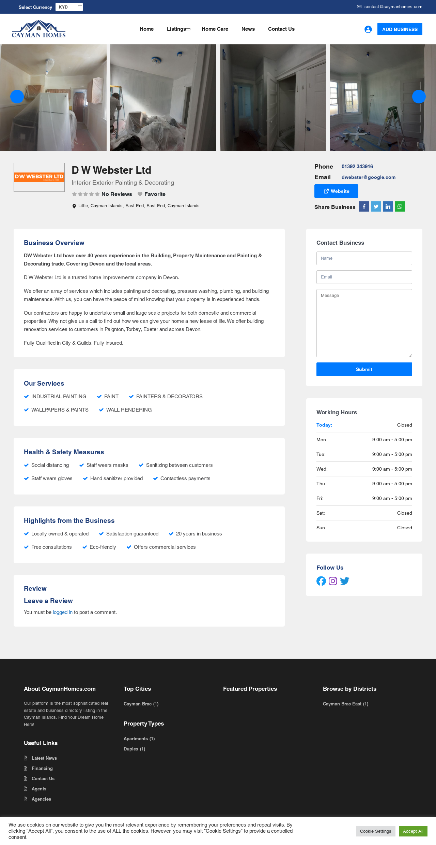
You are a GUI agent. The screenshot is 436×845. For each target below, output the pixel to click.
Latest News (44, 758)
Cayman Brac (138, 703)
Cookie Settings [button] (375, 831)
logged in (63, 612)
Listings (176, 29)
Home (147, 29)
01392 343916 (357, 166)
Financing (42, 768)
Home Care (215, 29)
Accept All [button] (413, 831)
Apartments (136, 738)
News (248, 29)
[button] (17, 96)
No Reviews (117, 194)
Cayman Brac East (342, 703)
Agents (39, 788)
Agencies (41, 799)
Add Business (400, 29)
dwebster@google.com (368, 177)
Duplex (131, 748)
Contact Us (281, 29)
